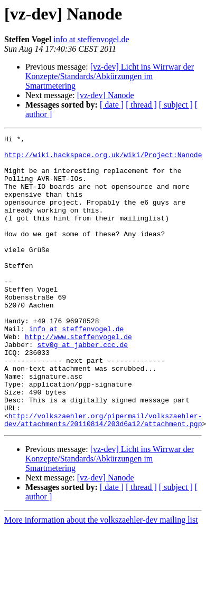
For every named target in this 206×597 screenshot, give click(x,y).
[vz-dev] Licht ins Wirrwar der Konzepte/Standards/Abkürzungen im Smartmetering (109, 76)
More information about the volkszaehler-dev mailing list (101, 578)
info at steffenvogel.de (91, 39)
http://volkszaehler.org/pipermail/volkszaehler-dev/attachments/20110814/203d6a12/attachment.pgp (103, 477)
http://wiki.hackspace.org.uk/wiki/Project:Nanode (103, 159)
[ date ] (112, 104)
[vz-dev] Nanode (105, 95)
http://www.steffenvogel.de (78, 377)
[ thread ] (141, 104)
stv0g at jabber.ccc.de (82, 387)
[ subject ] (176, 104)
